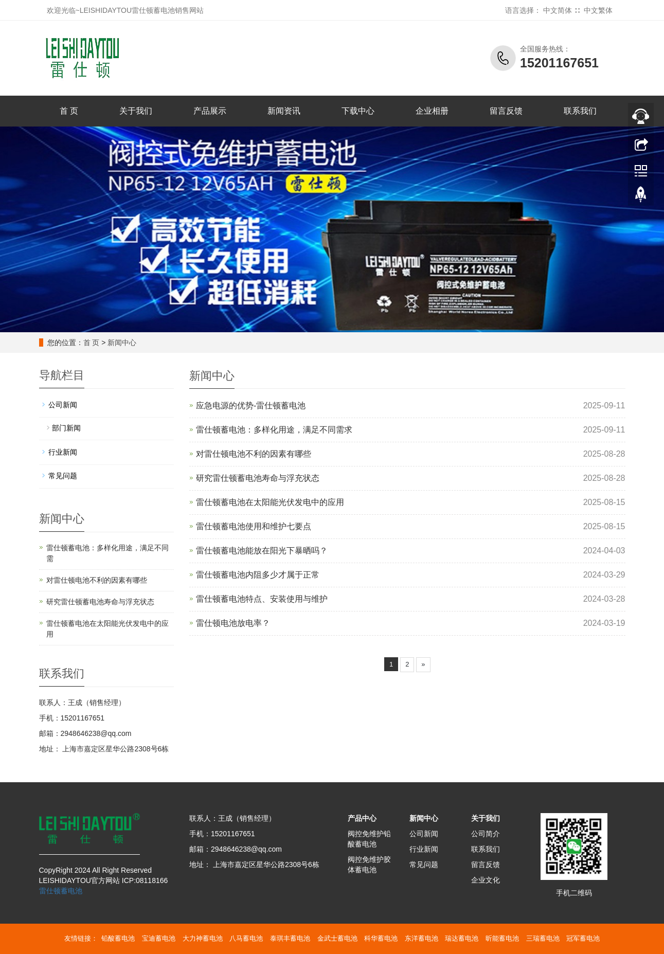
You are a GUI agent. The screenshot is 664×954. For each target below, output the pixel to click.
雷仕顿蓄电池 (60, 891)
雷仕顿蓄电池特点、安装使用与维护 (262, 599)
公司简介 (485, 834)
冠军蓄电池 (583, 938)
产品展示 (209, 110)
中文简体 (557, 10)
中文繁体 (598, 10)
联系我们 (580, 110)
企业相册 (432, 110)
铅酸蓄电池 (118, 938)
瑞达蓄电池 (461, 938)
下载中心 (358, 110)
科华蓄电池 (381, 938)
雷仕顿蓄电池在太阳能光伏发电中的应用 (270, 502)
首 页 (69, 110)
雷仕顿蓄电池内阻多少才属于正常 (257, 574)
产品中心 (362, 818)
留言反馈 (506, 110)
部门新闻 (66, 428)
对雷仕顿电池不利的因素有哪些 (253, 453)
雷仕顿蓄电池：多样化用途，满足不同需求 (274, 429)
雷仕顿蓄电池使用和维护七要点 (253, 526)
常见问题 (62, 476)
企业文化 (485, 880)
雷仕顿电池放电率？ (233, 623)
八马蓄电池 (246, 938)
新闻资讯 (283, 110)
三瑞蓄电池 (543, 938)
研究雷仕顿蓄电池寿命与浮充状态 (257, 478)
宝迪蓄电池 (158, 938)
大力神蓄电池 (203, 938)
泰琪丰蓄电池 (290, 938)
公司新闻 (62, 405)
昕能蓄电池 (502, 938)
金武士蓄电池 (337, 938)
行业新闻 (62, 452)
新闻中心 (121, 342)
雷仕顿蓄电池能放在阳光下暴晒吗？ (262, 550)
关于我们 (135, 110)
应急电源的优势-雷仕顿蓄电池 (251, 405)
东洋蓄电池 (421, 938)
